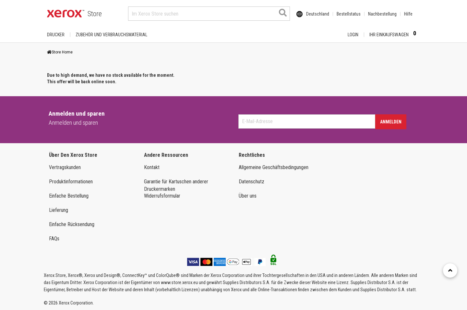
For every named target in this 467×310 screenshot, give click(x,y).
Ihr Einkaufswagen (394, 34)
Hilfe (408, 14)
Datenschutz (251, 181)
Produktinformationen (71, 181)
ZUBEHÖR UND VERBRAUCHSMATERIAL (111, 34)
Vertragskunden (65, 167)
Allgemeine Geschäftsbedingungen (273, 167)
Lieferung (58, 210)
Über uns (248, 196)
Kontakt (152, 167)
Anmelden (390, 121)
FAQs (54, 238)
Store (95, 14)
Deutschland (317, 14)
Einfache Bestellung (69, 196)
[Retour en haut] (450, 270)
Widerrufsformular (162, 196)
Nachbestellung (382, 14)
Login (353, 34)
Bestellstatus (349, 14)
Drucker (56, 34)
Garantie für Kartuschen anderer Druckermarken (176, 185)
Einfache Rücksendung (71, 224)
